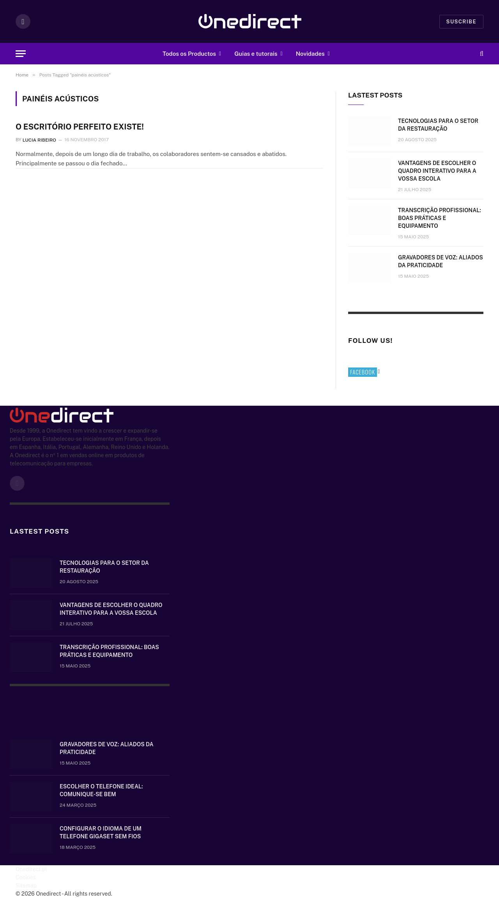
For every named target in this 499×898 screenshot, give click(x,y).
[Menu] (21, 53)
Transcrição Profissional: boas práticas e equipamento (439, 218)
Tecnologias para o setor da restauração (438, 125)
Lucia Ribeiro (39, 139)
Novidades (310, 53)
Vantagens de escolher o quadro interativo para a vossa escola (437, 171)
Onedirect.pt (31, 869)
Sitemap (26, 885)
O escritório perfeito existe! (80, 126)
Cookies (26, 877)
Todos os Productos (189, 53)
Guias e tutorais (255, 53)
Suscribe (461, 22)
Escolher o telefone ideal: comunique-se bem (101, 790)
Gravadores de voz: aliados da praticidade (440, 261)
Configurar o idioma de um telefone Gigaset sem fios (101, 832)
